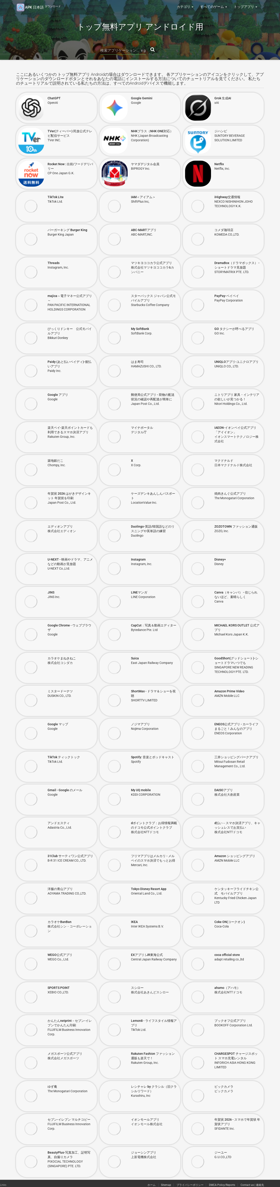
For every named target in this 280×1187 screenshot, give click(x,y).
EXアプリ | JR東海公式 (147, 955)
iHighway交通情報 (227, 197)
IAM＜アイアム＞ (143, 197)
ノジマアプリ (140, 724)
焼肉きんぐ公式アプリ (230, 493)
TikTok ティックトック (64, 757)
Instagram (138, 559)
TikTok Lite (56, 197)
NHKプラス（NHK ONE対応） (152, 131)
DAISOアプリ (223, 790)
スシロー (137, 988)
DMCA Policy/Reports (222, 1185)
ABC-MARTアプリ (143, 230)
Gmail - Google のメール (65, 790)
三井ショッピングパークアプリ (236, 757)
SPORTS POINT (59, 988)
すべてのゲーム (213, 7)
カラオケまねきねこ (62, 658)
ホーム (151, 1185)
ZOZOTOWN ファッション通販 (236, 526)
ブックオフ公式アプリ (230, 1020)
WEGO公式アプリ (60, 955)
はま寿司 (137, 362)
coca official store (227, 955)
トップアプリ (245, 7)
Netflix (219, 164)
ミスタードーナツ (60, 691)
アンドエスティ (59, 823)
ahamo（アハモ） (227, 988)
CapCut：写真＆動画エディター (153, 625)
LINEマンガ (139, 592)
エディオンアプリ (60, 526)
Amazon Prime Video (229, 691)
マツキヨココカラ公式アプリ (151, 263)
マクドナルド (223, 460)
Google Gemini (141, 98)
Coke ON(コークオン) (229, 922)
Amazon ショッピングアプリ (234, 856)
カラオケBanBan (59, 922)
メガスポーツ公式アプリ (65, 1053)
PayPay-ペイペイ (226, 296)
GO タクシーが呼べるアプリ (234, 329)
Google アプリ (58, 394)
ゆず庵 (52, 1086)
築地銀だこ (55, 460)
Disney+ (220, 559)
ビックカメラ (223, 1086)
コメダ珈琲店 (223, 230)
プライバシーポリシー (190, 1185)
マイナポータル (142, 427)
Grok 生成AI (222, 98)
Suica (135, 658)
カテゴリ (185, 7)
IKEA (134, 922)
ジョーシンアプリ (143, 1152)
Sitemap (166, 1185)
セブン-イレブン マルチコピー (69, 1119)
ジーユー (220, 1152)
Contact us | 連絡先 (252, 1185)
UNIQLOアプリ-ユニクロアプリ (236, 362)
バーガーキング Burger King (67, 230)
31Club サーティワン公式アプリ (70, 856)
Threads (54, 263)
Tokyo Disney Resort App (148, 889)
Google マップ (58, 724)
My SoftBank (140, 329)
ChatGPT (54, 98)
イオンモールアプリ (145, 1119)
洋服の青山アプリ (60, 889)
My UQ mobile (141, 790)
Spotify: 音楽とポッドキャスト (152, 757)
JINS (51, 592)
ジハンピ (220, 131)
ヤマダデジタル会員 (145, 164)
